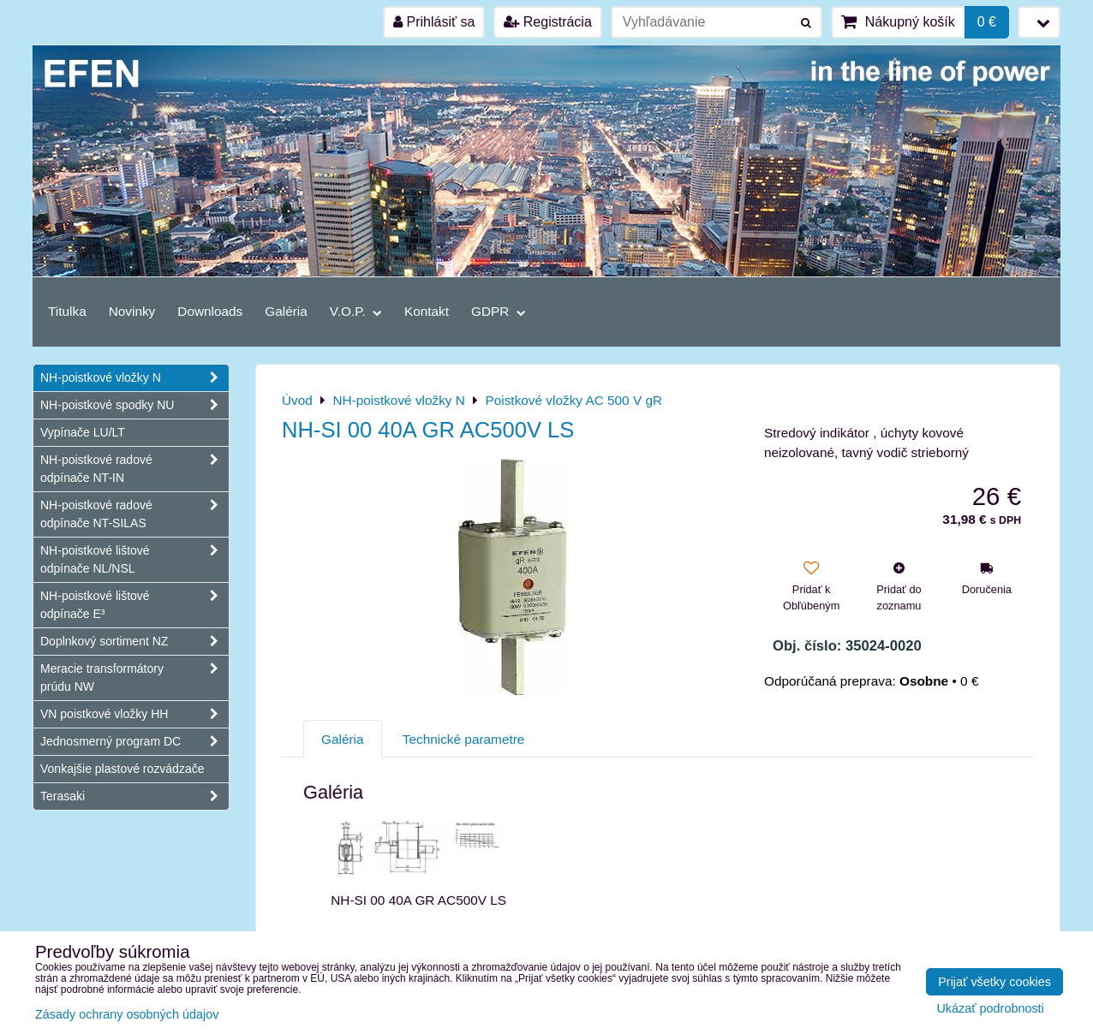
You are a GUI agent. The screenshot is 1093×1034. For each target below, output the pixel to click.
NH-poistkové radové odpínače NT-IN (134, 469)
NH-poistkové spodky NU (134, 405)
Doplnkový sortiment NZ (134, 641)
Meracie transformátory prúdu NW (134, 678)
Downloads (209, 311)
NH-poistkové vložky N (134, 378)
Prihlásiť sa (434, 22)
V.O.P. (356, 311)
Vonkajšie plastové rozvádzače (122, 769)
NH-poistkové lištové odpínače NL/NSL (134, 560)
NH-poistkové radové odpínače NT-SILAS (134, 514)
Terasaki (134, 796)
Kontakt (426, 311)
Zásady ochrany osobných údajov (126, 1014)
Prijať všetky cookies (994, 982)
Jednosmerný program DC (134, 741)
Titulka (67, 311)
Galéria (286, 311)
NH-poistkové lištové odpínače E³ (134, 605)
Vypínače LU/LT (82, 432)
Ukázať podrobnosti (989, 1008)
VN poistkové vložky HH (134, 714)
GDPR (498, 311)
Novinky (132, 311)
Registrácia (547, 22)
